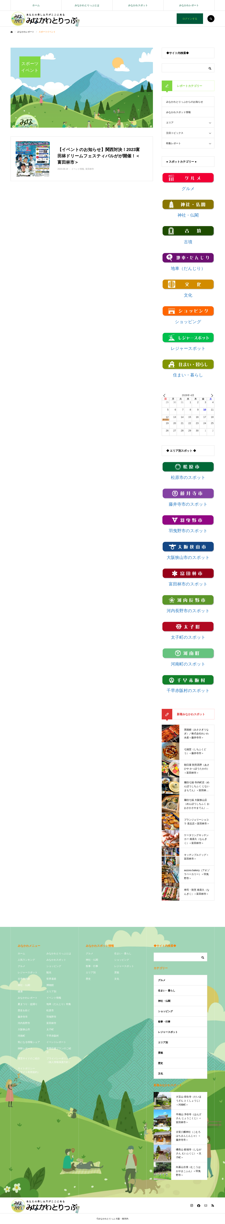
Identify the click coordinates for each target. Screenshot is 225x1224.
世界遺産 (51, 978)
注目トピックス (174, 133)
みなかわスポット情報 (178, 112)
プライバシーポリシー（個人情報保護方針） (58, 1060)
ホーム (36, 5)
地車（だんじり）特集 (58, 1004)
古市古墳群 (24, 978)
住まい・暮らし (122, 953)
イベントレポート (56, 1042)
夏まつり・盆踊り (27, 1004)
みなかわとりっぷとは (87, 5)
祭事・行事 (92, 966)
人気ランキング (26, 959)
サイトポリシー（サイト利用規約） (29, 1070)
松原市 (50, 1010)
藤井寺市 (23, 1016)
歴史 (88, 978)
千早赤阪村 (52, 1035)
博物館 (50, 985)
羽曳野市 (51, 1016)
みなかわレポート (189, 5)
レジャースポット (27, 972)
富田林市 (51, 1023)
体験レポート (25, 1048)
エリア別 (51, 991)
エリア (169, 122)
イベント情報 (53, 997)
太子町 (50, 1029)
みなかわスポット (138, 5)
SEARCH (210, 18)
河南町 (21, 1035)
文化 (116, 978)
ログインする (189, 18)
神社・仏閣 (24, 985)
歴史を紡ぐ (24, 1010)
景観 (116, 972)
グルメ (21, 966)
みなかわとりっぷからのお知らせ (184, 101)
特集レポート (173, 143)
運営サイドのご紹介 (29, 1058)
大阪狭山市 (24, 1029)
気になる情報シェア (29, 1042)
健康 (20, 991)
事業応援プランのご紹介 (58, 1050)
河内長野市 (24, 1023)
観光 (48, 972)
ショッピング (53, 966)
